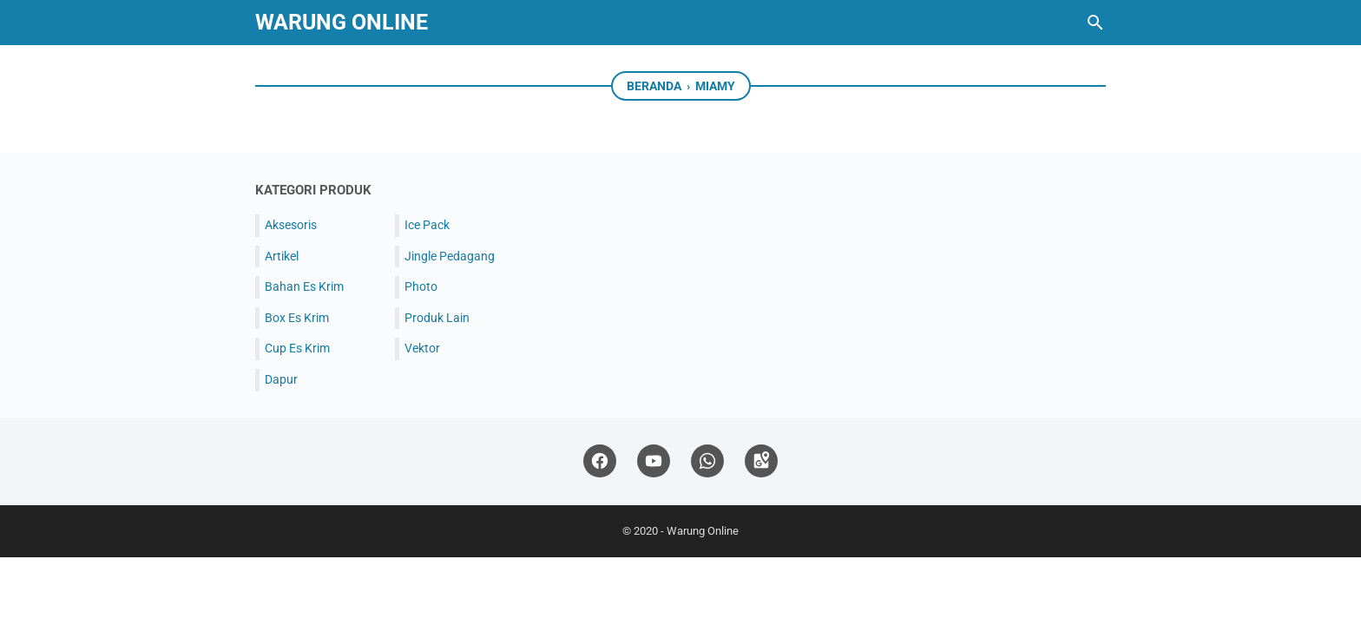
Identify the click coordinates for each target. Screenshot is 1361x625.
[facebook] (599, 461)
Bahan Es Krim (304, 286)
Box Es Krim (297, 318)
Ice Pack (427, 225)
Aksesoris (291, 225)
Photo (420, 286)
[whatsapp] (707, 461)
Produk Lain (437, 318)
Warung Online (341, 22)
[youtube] (653, 461)
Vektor (422, 348)
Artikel (282, 256)
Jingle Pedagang (449, 256)
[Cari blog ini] (1095, 22)
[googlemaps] (761, 461)
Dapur (281, 379)
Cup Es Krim (297, 348)
